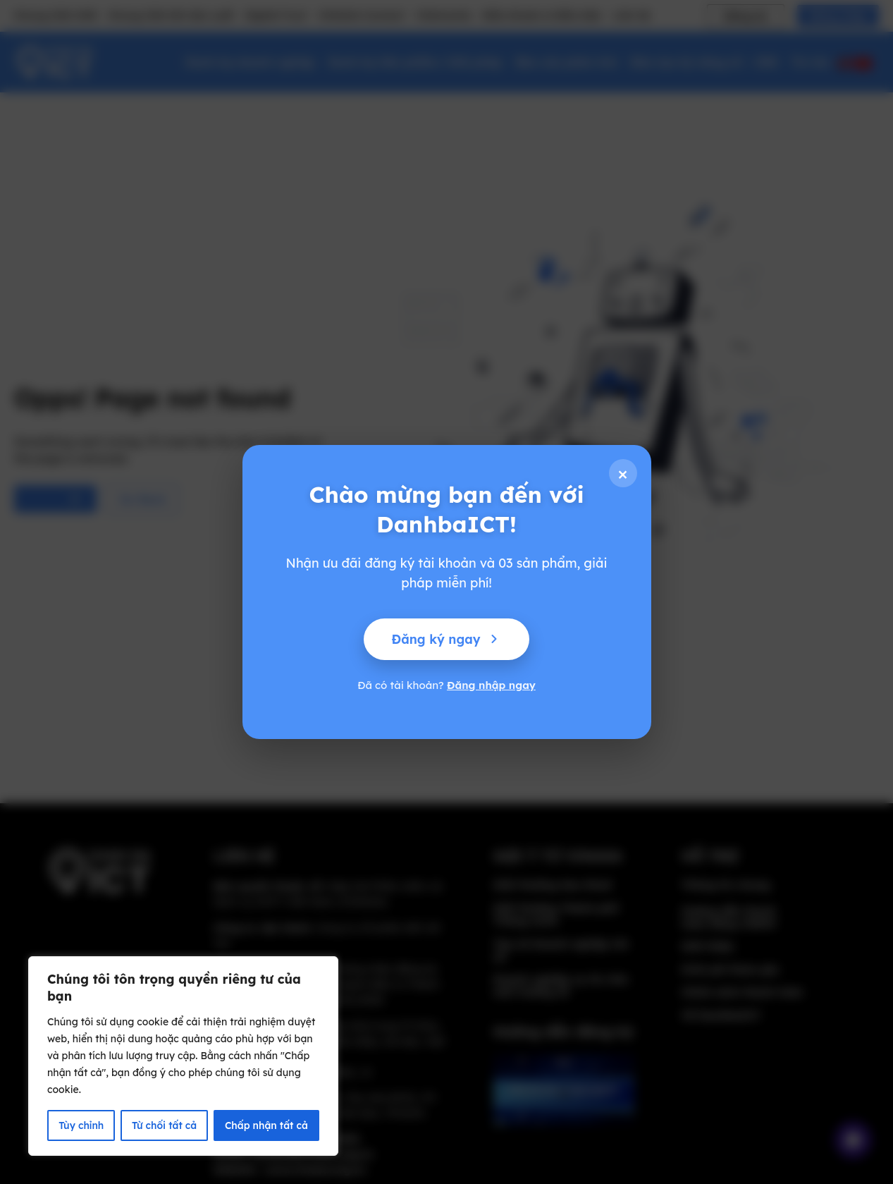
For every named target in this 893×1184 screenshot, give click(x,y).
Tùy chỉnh (81, 1125)
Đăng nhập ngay (491, 685)
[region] (183, 1056)
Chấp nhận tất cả (266, 1125)
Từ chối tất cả (164, 1125)
